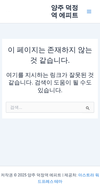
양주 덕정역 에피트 (64, 11)
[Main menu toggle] (89, 11)
